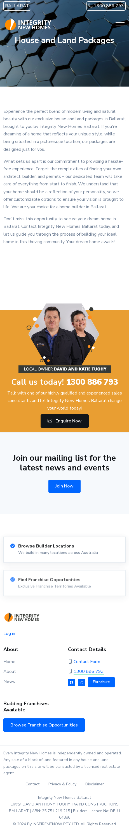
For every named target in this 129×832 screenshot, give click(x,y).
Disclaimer (94, 784)
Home (9, 662)
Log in (9, 633)
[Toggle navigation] (120, 25)
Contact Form (87, 662)
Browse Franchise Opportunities (44, 725)
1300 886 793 (106, 6)
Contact (32, 784)
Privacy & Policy (62, 784)
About (9, 671)
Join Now (64, 486)
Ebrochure (101, 682)
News (9, 681)
